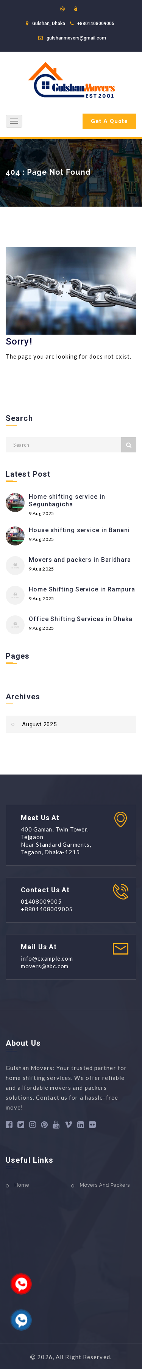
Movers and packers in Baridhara (80, 559)
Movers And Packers (105, 1185)
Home (21, 1185)
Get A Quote (109, 121)
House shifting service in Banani (79, 530)
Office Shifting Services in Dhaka (81, 619)
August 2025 (39, 724)
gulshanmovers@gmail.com (76, 38)
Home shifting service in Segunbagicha (67, 500)
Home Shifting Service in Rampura (82, 589)
